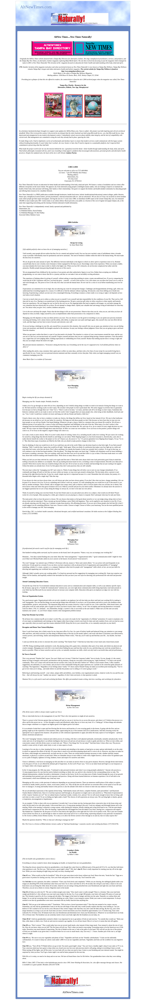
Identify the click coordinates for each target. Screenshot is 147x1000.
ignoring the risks (83, 137)
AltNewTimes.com (36, 7)
